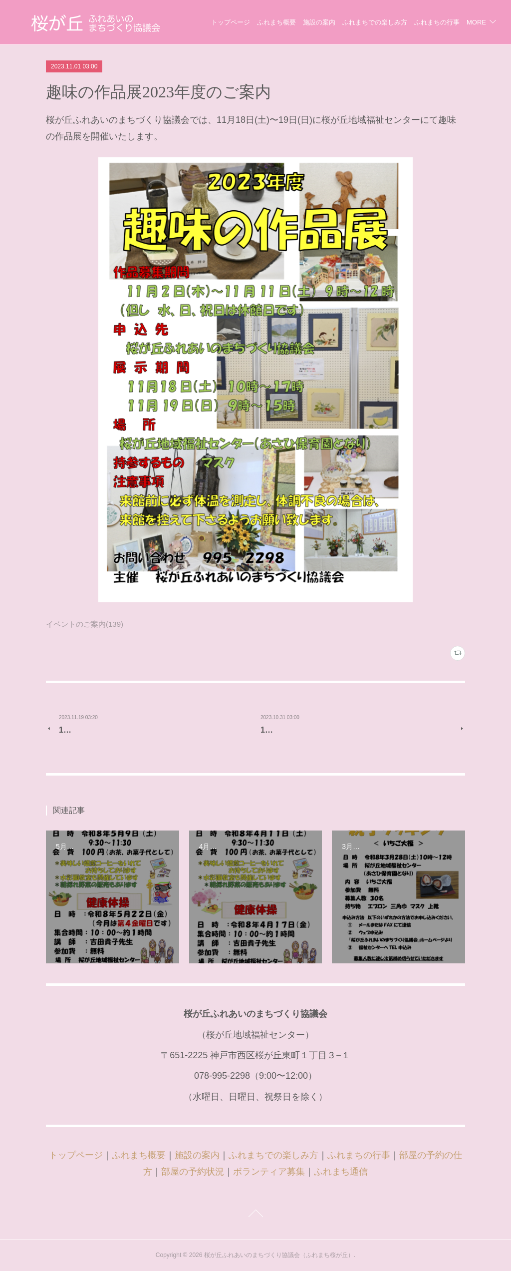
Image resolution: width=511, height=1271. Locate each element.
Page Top (255, 1215)
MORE (476, 22)
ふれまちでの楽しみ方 (427, 22)
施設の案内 (371, 22)
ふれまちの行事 (358, 1155)
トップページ (282, 22)
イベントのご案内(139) (84, 624)
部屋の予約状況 (192, 1172)
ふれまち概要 (328, 22)
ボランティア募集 (269, 1172)
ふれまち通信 (341, 1172)
